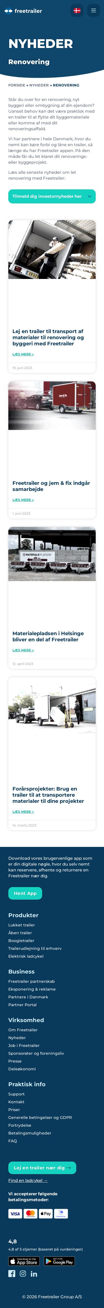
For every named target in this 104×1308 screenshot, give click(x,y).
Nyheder (39, 85)
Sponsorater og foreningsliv (36, 1053)
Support (16, 1094)
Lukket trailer (21, 925)
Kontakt (16, 1101)
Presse (15, 1061)
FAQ (12, 1140)
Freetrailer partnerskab (31, 981)
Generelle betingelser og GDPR (40, 1117)
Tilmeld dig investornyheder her (47, 196)
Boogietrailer (21, 940)
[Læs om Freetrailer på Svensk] (77, 10)
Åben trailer (20, 932)
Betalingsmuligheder (29, 1133)
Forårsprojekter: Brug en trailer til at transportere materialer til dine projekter (48, 795)
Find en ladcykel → (28, 1180)
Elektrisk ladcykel (26, 956)
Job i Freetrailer (24, 1045)
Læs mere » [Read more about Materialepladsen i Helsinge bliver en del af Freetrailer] (23, 650)
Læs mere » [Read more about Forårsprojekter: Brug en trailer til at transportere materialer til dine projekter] (23, 812)
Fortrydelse (19, 1125)
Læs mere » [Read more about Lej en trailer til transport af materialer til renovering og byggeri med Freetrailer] (23, 354)
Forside (16, 85)
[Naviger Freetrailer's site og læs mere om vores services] (93, 10)
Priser (14, 1109)
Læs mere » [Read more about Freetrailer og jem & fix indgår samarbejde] (23, 500)
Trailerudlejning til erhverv (35, 948)
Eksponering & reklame (32, 989)
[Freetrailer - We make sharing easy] (22, 14)
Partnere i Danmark (28, 996)
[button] (52, 196)
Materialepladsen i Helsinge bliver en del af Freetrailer (48, 636)
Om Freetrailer (23, 1029)
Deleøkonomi (22, 1068)
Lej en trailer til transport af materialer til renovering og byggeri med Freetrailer (48, 337)
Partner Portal (22, 1004)
